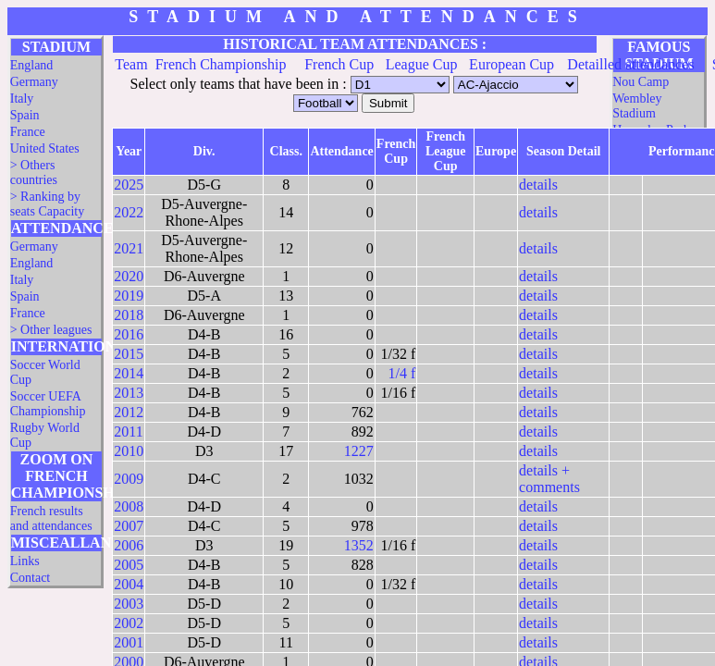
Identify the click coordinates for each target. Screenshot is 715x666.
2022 (128, 212)
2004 (128, 584)
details (538, 184)
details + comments (549, 478)
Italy (22, 98)
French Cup (339, 64)
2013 (128, 393)
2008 (128, 506)
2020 (128, 276)
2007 (128, 526)
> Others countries (33, 172)
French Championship (221, 64)
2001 (128, 642)
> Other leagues (51, 330)
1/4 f (402, 373)
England (32, 65)
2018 (128, 315)
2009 (128, 479)
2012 (128, 412)
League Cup (422, 64)
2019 (128, 295)
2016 (128, 334)
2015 (128, 354)
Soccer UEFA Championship (48, 403)
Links (25, 561)
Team (131, 64)
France (27, 132)
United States (45, 148)
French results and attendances (51, 518)
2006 (128, 545)
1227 (359, 451)
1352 (359, 545)
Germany (34, 82)
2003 (128, 603)
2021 (128, 248)
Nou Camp (640, 82)
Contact (30, 578)
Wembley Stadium (636, 106)
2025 (128, 184)
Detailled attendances (630, 64)
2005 (128, 565)
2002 (128, 623)
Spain (25, 115)
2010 (128, 451)
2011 (128, 431)
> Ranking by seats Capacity (47, 204)
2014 (128, 373)
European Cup (511, 64)
